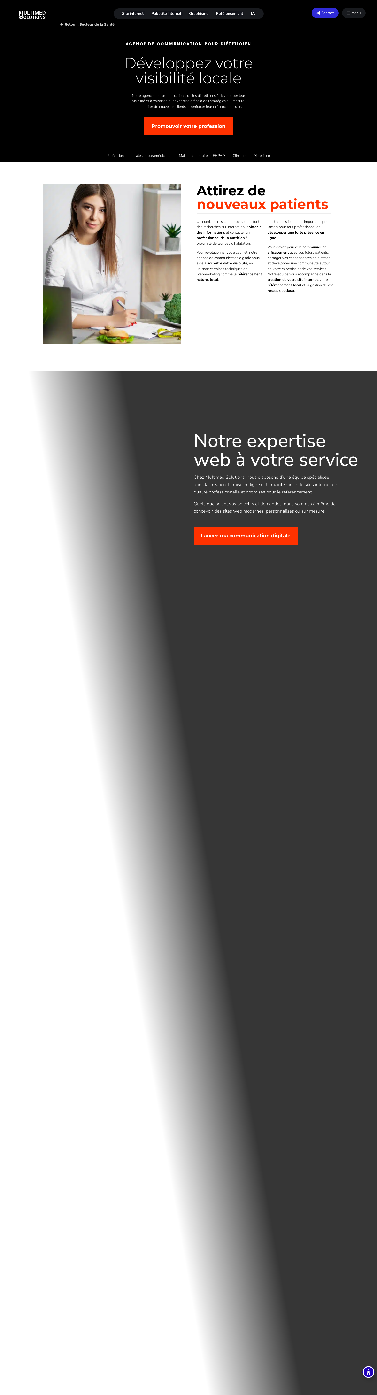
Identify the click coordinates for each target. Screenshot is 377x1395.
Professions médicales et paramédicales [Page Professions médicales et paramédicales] (139, 155)
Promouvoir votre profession (188, 126)
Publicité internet (166, 13)
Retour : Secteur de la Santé (90, 24)
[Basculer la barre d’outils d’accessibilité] (368, 1372)
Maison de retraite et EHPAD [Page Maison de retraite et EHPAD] (202, 155)
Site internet (133, 13)
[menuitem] (325, 13)
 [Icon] (348, 13)
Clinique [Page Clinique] (239, 155)
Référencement (229, 13)
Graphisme (198, 13)
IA (253, 13)
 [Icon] (318, 13)
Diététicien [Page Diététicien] (261, 155)
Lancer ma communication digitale (246, 536)
